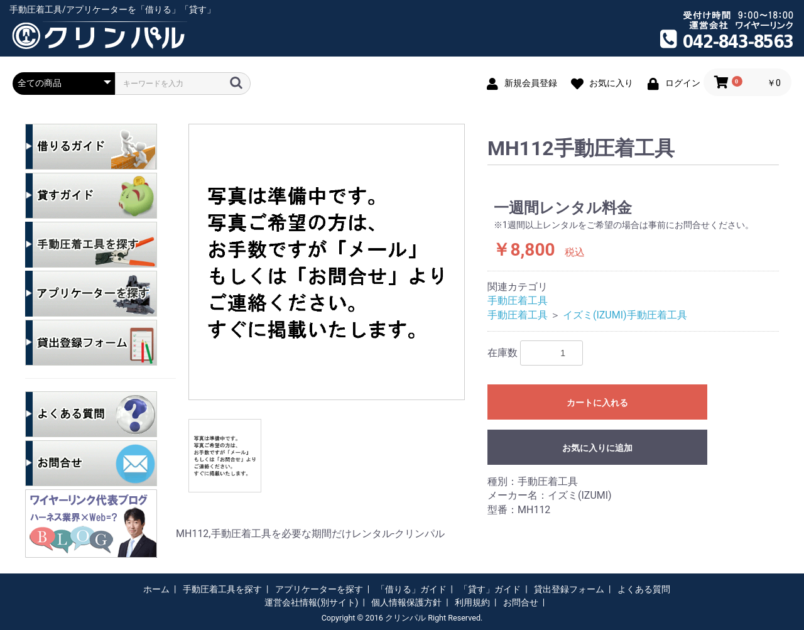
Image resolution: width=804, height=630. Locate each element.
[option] (326, 262)
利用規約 (472, 602)
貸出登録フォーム (569, 589)
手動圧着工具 (517, 301)
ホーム (156, 589)
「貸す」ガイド (490, 589)
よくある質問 (643, 589)
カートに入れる (597, 403)
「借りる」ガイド (411, 589)
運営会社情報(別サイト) (311, 602)
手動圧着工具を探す (222, 589)
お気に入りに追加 (597, 448)
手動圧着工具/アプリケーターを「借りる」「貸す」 (112, 9)
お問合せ (520, 602)
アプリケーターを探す (319, 589)
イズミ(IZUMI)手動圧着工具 (625, 315)
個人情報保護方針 (406, 602)
